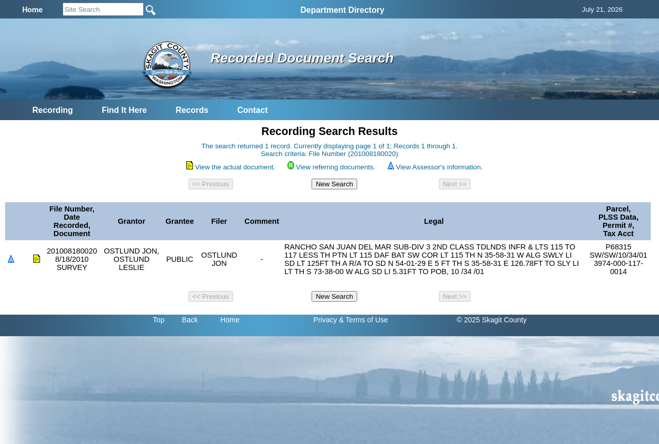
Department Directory (342, 10)
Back (190, 320)
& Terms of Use (363, 320)
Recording (52, 110)
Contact (252, 110)
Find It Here (124, 110)
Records (192, 110)
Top (159, 320)
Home (229, 320)
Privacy (325, 320)
